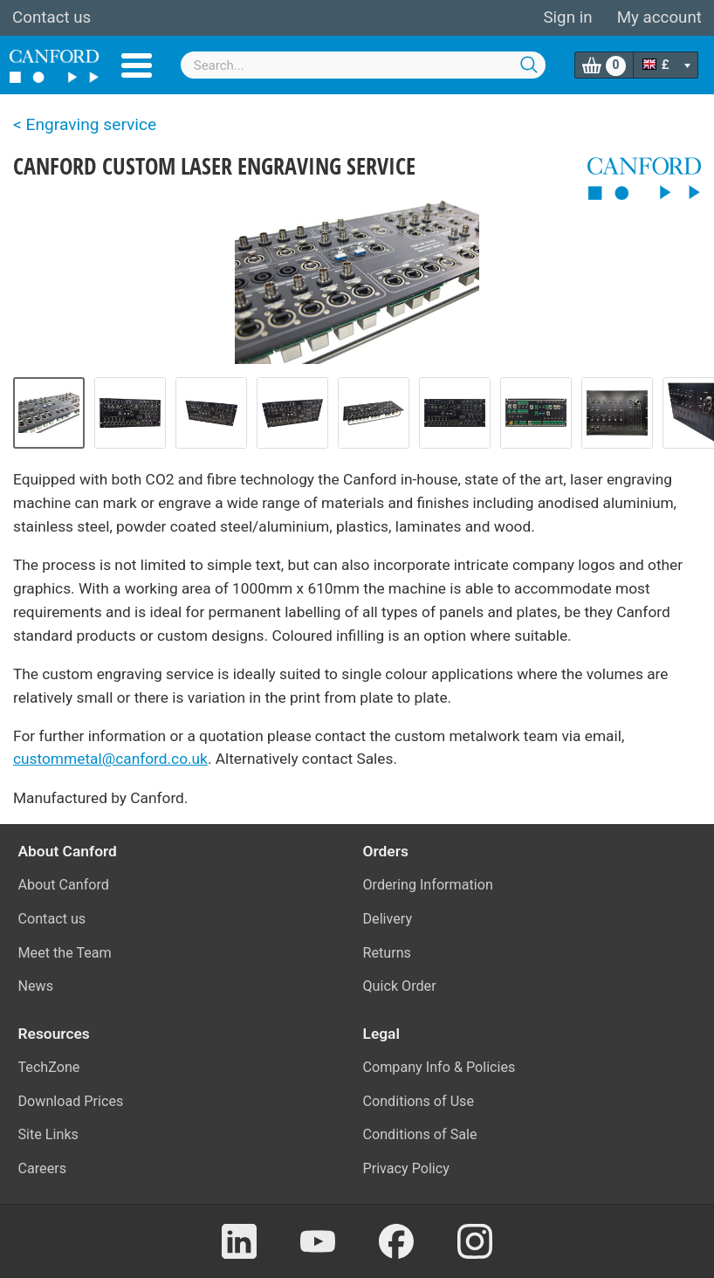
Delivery (388, 918)
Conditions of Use (419, 1101)
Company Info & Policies (439, 1067)
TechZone (49, 1067)
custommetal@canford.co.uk (110, 758)
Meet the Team (65, 953)
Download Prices (71, 1101)
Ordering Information (428, 884)
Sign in (567, 17)
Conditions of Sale (420, 1134)
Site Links (48, 1134)
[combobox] (363, 65)
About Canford (63, 884)
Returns (387, 953)
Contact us (51, 17)
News (36, 986)
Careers (42, 1168)
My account (659, 17)
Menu (136, 65)
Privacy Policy (406, 1168)
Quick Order (399, 986)
